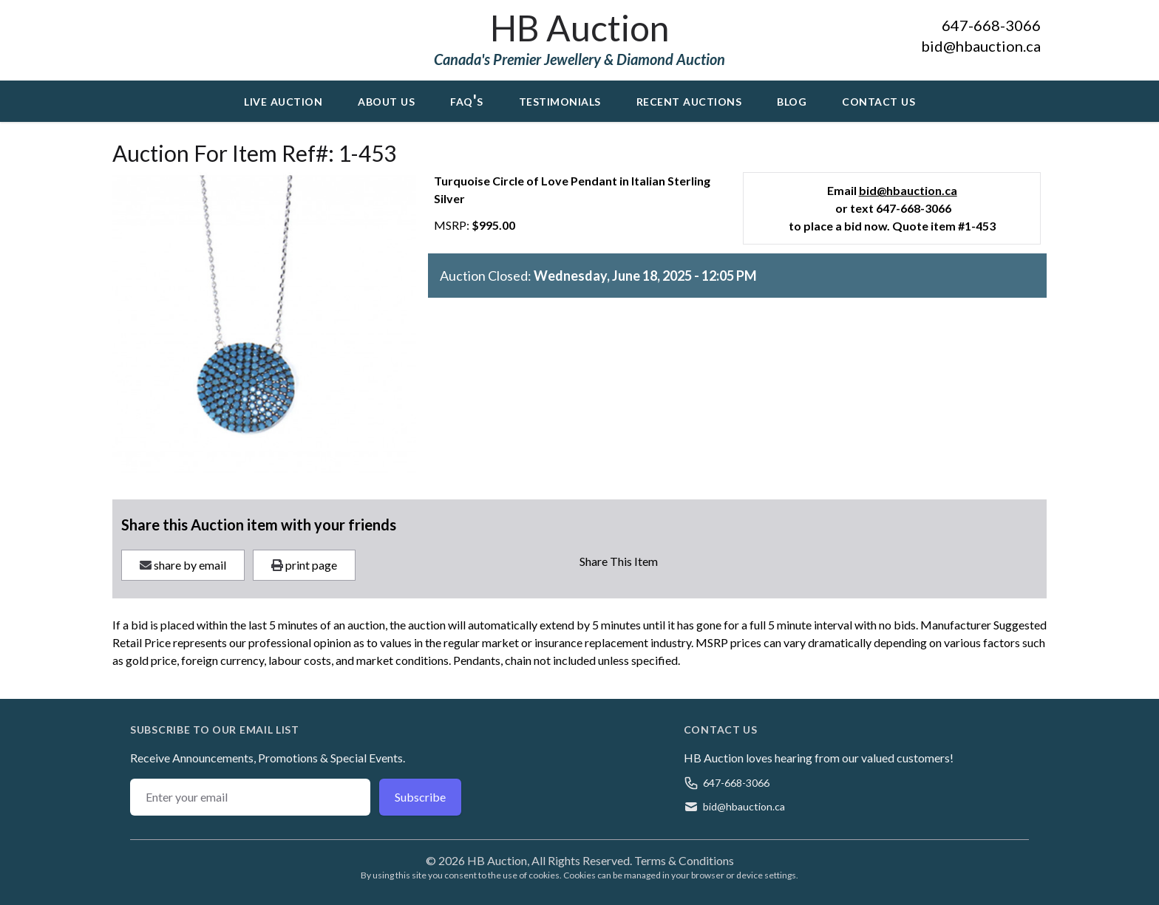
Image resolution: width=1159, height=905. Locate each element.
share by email (183, 565)
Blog (791, 100)
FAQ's (466, 100)
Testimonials (560, 100)
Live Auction (283, 100)
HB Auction (579, 28)
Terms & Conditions (684, 860)
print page (304, 565)
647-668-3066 (991, 25)
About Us (386, 100)
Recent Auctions (689, 100)
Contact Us (878, 100)
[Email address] (250, 797)
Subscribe (420, 797)
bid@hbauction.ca (981, 46)
